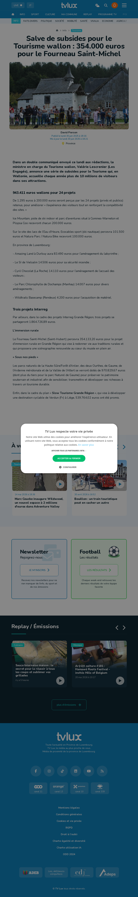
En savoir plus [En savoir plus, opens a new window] (86, 444)
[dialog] (69, 448)
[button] (69, 450)
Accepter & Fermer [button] (69, 458)
